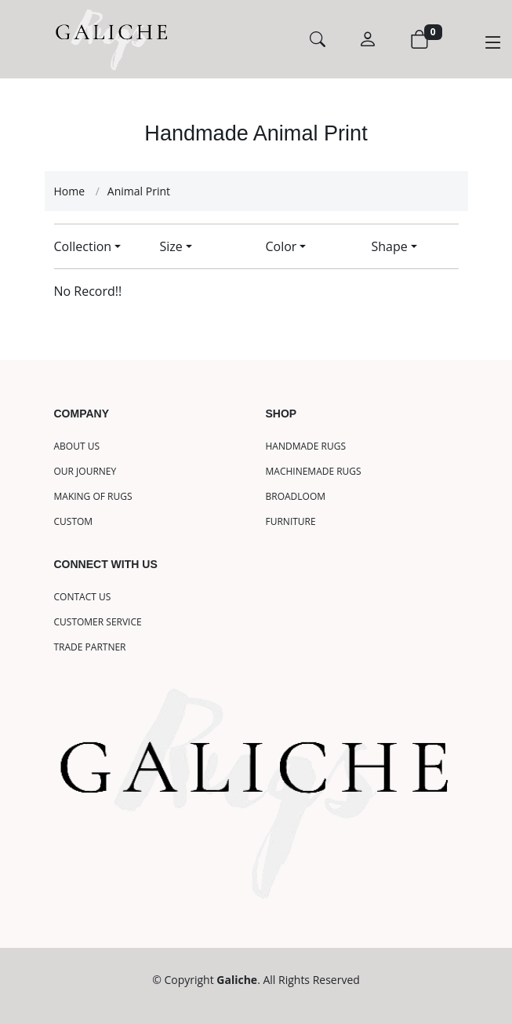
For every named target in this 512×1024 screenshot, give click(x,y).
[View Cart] (426, 39)
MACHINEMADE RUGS (313, 471)
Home (69, 191)
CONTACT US (82, 597)
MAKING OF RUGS (93, 496)
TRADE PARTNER (90, 647)
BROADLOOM (296, 496)
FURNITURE (291, 522)
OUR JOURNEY (85, 471)
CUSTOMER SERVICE (98, 622)
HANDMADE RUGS (306, 446)
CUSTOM (73, 522)
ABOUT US (77, 446)
